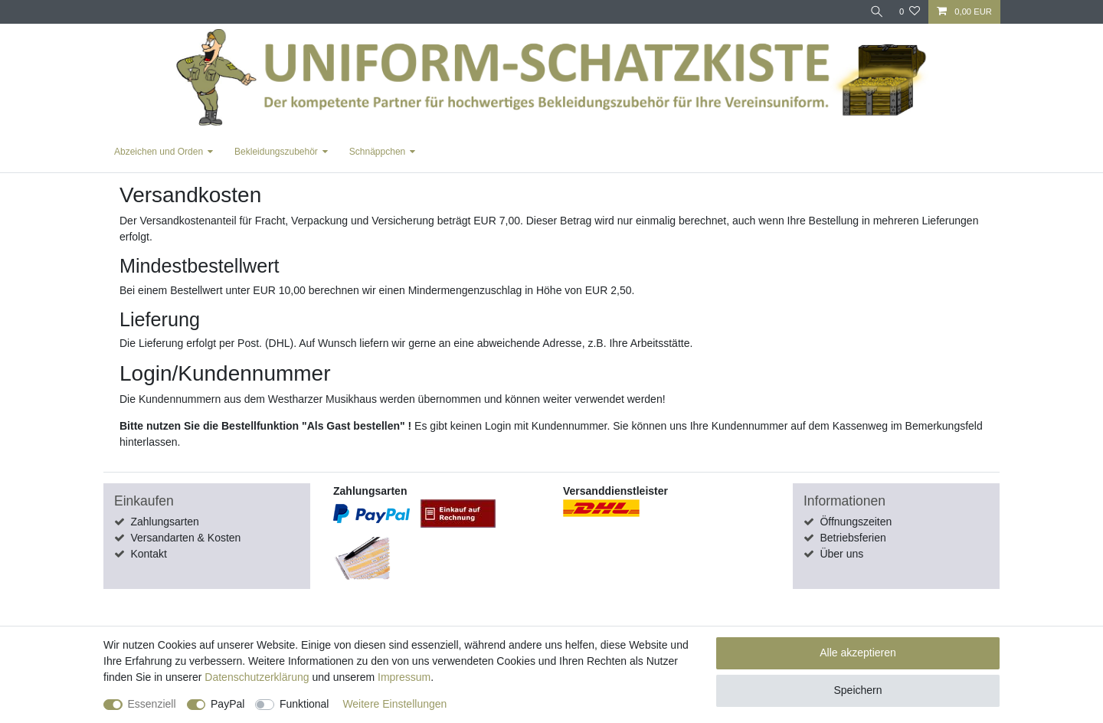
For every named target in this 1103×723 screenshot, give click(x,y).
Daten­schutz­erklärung (257, 677)
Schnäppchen (377, 151)
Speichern (857, 690)
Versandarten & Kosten (185, 538)
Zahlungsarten (164, 521)
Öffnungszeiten (856, 521)
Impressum (404, 677)
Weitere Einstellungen (394, 704)
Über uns (841, 554)
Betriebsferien (852, 538)
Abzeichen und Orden (158, 151)
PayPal (227, 704)
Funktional (304, 704)
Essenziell (152, 704)
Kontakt (148, 554)
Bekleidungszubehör (276, 151)
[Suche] (875, 12)
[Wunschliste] (909, 12)
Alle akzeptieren (858, 652)
